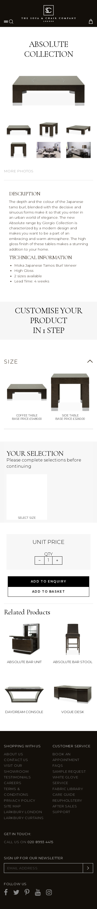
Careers (12, 783)
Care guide (64, 795)
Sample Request (69, 771)
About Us (13, 754)
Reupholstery (68, 801)
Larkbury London (23, 812)
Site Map (12, 806)
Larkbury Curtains (24, 818)
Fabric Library (68, 789)
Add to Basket (48, 591)
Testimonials (17, 777)
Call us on (28, 842)
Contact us (16, 760)
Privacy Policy (19, 801)
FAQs (58, 766)
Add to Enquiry (48, 581)
